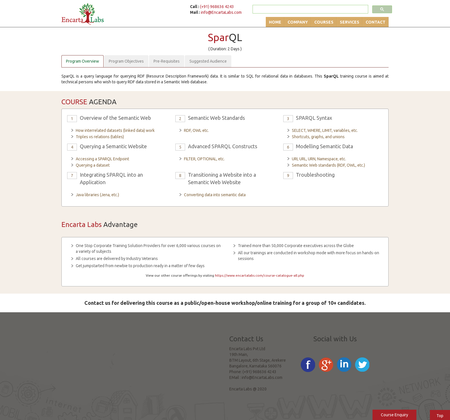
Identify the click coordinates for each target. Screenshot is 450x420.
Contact (375, 22)
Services (349, 22)
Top (440, 415)
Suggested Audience (208, 61)
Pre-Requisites (167, 61)
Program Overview (82, 61)
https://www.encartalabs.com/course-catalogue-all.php (259, 275)
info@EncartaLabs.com (221, 12)
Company (298, 22)
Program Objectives (126, 61)
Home (275, 22)
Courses (323, 22)
